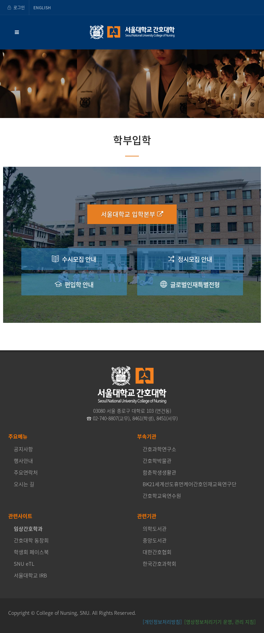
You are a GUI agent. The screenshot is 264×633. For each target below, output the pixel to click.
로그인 (16, 7)
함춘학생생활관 (159, 472)
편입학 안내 (74, 284)
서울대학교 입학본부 (132, 214)
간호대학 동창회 (31, 540)
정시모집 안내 (190, 259)
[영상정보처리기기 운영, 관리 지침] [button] (220, 621)
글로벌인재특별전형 (190, 284)
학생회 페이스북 (31, 552)
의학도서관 (155, 528)
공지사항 (23, 449)
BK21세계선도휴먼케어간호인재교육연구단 (189, 484)
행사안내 (23, 461)
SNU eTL (24, 563)
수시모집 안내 (74, 259)
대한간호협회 (157, 552)
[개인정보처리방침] (162, 621)
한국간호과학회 (159, 563)
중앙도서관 (155, 540)
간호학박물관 (157, 461)
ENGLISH (42, 7)
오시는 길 (24, 484)
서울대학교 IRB (30, 575)
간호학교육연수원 (162, 496)
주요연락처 (26, 472)
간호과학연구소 (159, 449)
